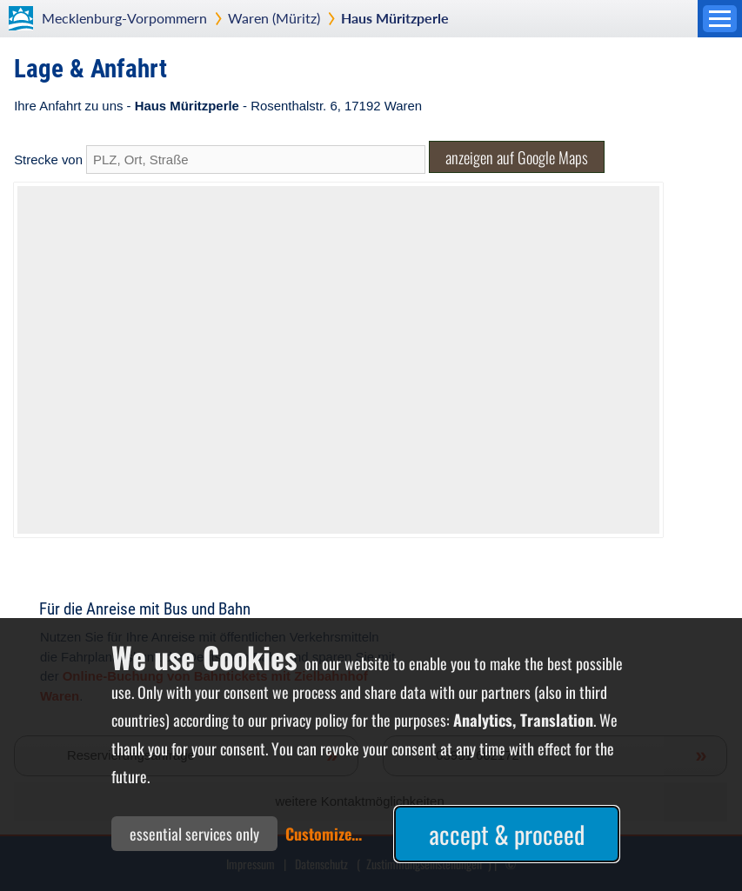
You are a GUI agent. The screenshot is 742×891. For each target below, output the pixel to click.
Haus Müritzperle (395, 18)
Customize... (323, 833)
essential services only (194, 833)
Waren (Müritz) (274, 18)
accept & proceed (507, 834)
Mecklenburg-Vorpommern (124, 18)
